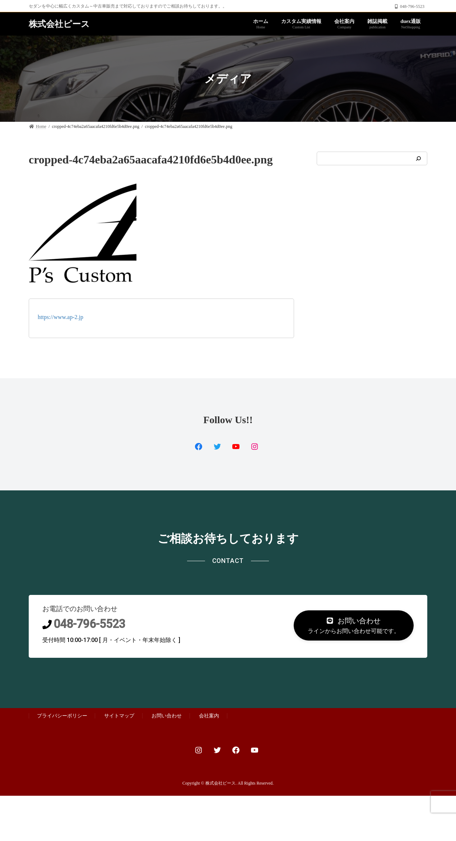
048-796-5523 (89, 624)
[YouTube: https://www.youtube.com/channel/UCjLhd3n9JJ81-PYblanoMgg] (235, 446)
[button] (354, 625)
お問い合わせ (167, 716)
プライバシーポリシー (62, 716)
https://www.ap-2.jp (60, 317)
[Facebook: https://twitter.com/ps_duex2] (198, 446)
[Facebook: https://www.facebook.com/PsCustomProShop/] (235, 750)
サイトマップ (119, 716)
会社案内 (209, 716)
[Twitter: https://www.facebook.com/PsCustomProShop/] (217, 446)
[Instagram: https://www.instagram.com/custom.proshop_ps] (198, 750)
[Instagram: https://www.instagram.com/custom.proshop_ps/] (254, 446)
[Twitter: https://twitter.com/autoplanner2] (217, 750)
